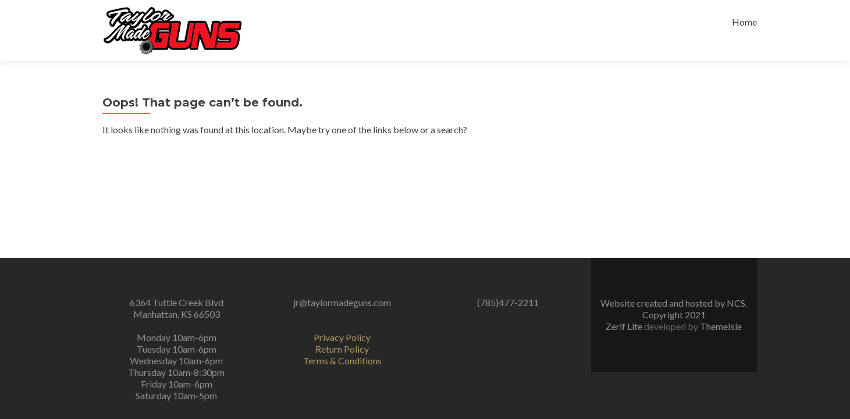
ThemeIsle (721, 326)
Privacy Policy (342, 337)
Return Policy (342, 348)
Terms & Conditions (342, 360)
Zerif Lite (625, 326)
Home (744, 21)
